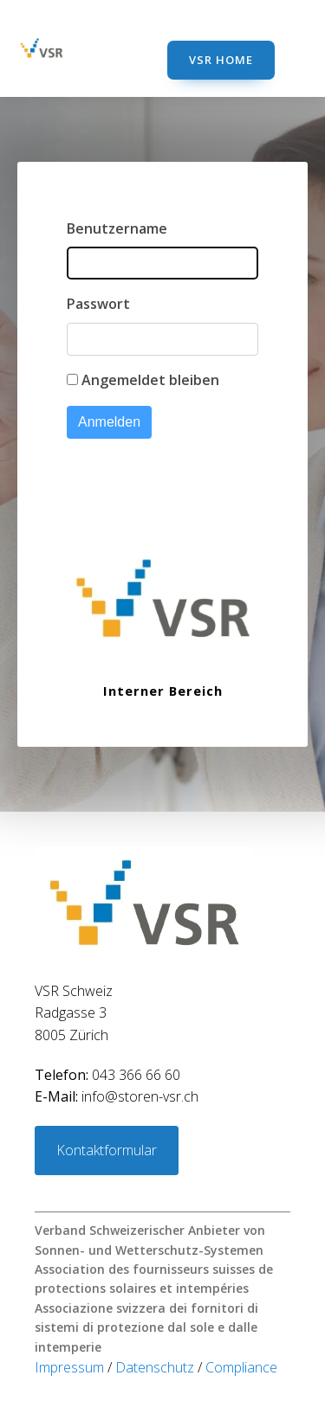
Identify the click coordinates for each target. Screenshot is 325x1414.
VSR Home (221, 59)
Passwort (98, 303)
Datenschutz (156, 1367)
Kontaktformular (106, 1150)
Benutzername (117, 228)
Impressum (71, 1367)
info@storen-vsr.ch (116, 1096)
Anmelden (109, 422)
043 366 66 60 (107, 1074)
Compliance (241, 1367)
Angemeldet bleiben (150, 379)
